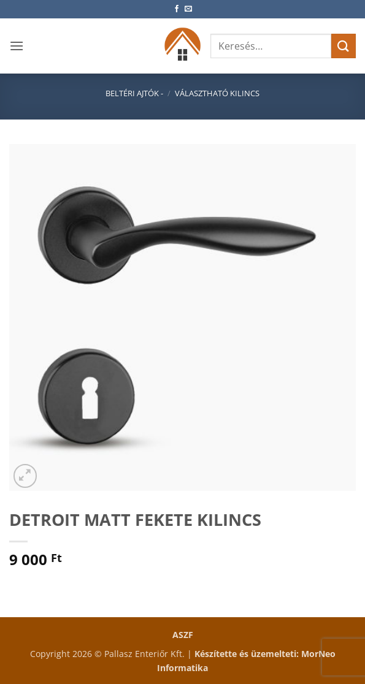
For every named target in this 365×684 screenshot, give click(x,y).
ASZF (182, 634)
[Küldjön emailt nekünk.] (188, 9)
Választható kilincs (217, 93)
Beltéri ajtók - (134, 93)
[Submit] (343, 46)
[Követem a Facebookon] (176, 9)
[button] (16, 46)
